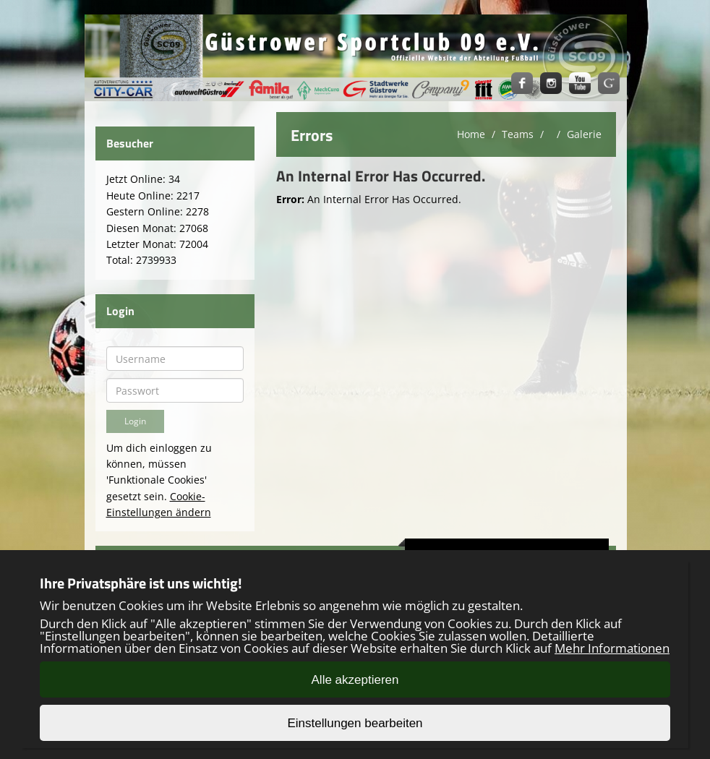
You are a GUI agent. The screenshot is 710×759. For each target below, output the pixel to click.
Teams (518, 134)
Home (471, 134)
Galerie (584, 134)
